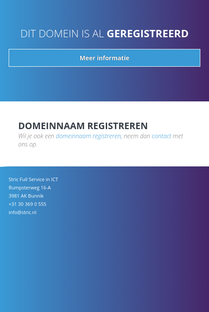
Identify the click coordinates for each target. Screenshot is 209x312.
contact (161, 136)
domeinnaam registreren (88, 136)
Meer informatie (104, 58)
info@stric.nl (22, 212)
